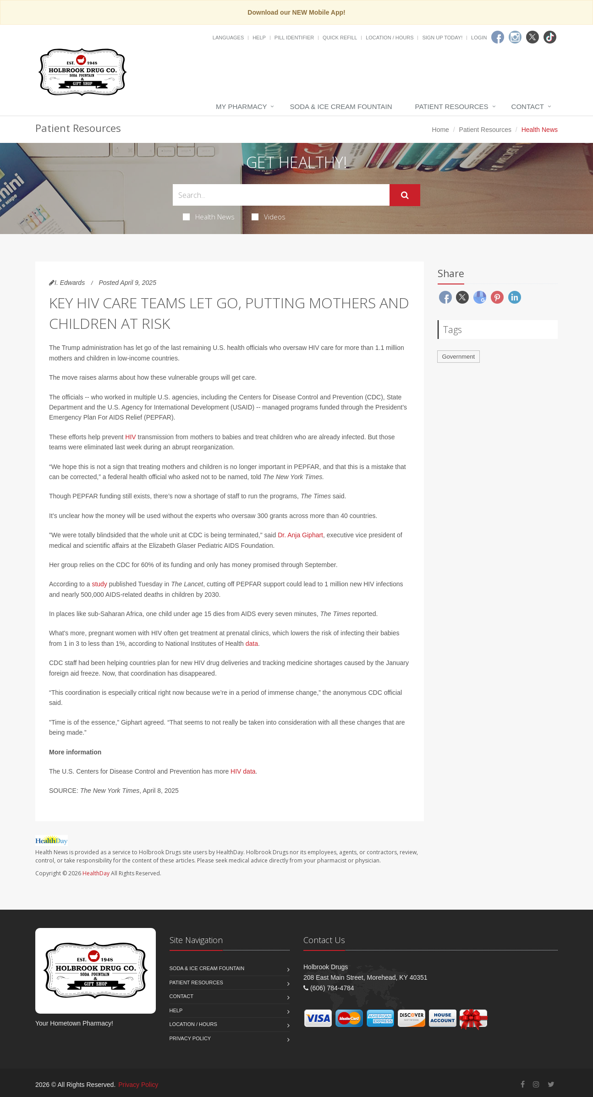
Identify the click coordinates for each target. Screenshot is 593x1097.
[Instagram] (515, 37)
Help (259, 37)
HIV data (243, 771)
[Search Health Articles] (281, 195)
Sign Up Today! (442, 37)
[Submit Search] (405, 195)
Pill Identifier (294, 37)
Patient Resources (452, 106)
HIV (130, 437)
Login (479, 37)
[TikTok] (550, 37)
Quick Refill (340, 37)
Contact (527, 106)
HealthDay (96, 873)
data (252, 643)
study (99, 584)
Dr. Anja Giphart (300, 535)
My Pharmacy (241, 106)
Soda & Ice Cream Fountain (341, 106)
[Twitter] (532, 37)
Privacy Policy (190, 1038)
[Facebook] (497, 37)
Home (440, 129)
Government (458, 356)
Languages (228, 37)
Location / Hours (389, 37)
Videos (269, 216)
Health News (209, 216)
